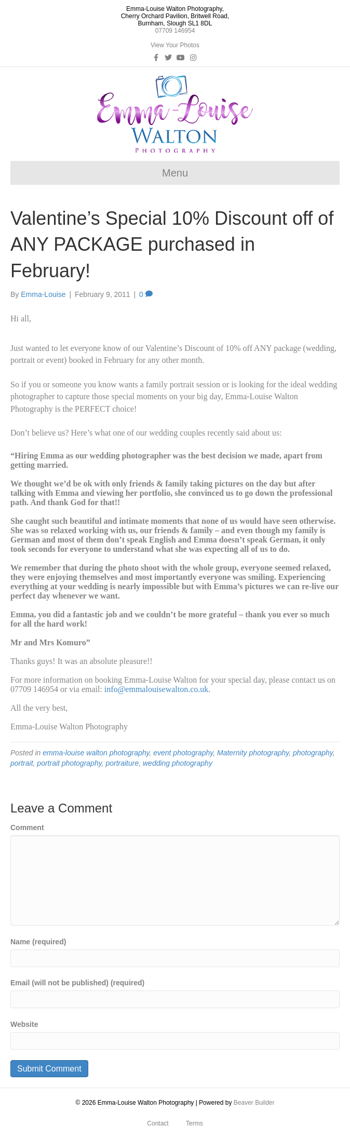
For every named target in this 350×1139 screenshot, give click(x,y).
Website (24, 1024)
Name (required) (38, 942)
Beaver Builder (254, 1102)
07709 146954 (175, 30)
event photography (183, 753)
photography (313, 753)
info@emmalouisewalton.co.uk (156, 689)
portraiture (122, 763)
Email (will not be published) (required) (77, 983)
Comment (27, 827)
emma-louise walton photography (96, 753)
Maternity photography (253, 753)
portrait (21, 763)
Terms (194, 1123)
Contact (157, 1123)
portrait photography (69, 763)
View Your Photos (175, 45)
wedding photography (177, 763)
